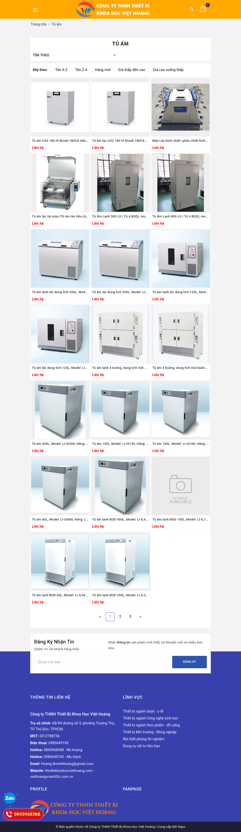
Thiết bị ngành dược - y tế (143, 711)
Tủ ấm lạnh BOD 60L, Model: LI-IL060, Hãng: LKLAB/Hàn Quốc (60, 595)
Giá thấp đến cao (129, 70)
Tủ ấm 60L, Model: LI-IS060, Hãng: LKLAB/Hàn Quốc (60, 519)
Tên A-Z (58, 70)
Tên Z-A (78, 70)
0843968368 (47, 750)
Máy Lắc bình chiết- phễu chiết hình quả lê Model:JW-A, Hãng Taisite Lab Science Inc (180, 141)
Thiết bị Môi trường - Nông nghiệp (149, 732)
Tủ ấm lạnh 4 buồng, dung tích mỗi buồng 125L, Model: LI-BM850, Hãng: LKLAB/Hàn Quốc (120, 368)
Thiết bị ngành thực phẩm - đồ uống (151, 725)
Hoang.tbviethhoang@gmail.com (62, 764)
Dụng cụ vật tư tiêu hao (141, 746)
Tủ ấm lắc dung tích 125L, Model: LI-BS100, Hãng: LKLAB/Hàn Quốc (60, 368)
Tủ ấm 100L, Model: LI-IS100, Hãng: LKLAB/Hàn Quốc (180, 444)
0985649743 (49, 743)
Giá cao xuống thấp (166, 70)
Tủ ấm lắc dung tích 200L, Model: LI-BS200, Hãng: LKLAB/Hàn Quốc (120, 292)
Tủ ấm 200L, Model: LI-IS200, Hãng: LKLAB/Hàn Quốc (60, 444)
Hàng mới (100, 70)
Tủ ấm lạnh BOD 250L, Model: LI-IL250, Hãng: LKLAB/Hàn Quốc (120, 595)
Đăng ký (189, 662)
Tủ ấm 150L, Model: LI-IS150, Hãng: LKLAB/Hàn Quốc (120, 444)
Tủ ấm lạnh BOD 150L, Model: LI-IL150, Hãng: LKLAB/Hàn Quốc (180, 519)
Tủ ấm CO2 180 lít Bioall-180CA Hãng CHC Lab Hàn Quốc (60, 141)
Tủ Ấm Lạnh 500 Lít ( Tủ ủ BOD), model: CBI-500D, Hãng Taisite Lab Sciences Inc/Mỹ (120, 216)
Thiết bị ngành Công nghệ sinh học (150, 718)
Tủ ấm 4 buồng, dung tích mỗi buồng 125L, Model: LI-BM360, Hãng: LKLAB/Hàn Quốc (180, 368)
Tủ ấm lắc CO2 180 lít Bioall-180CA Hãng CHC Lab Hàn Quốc (120, 141)
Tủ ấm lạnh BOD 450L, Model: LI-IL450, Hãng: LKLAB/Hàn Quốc (120, 519)
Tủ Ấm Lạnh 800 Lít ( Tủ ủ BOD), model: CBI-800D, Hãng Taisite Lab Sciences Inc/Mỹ (180, 216)
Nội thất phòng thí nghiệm (143, 739)
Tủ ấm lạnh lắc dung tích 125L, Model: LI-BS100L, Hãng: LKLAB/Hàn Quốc (180, 292)
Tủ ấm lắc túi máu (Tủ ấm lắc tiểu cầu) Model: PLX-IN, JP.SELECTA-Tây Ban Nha (60, 216)
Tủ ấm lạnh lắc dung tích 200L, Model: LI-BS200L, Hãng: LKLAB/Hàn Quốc (60, 292)
